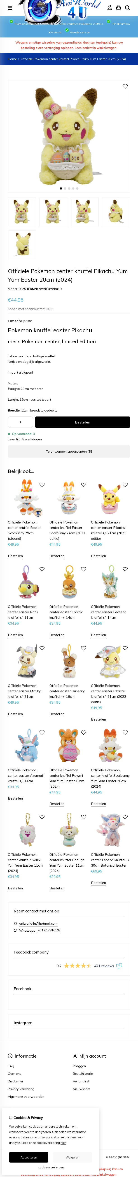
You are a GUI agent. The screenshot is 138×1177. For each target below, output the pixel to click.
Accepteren (29, 1157)
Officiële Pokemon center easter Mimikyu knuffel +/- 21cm (25, 691)
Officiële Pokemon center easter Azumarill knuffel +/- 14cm (26, 775)
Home (12, 59)
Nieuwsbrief (81, 1089)
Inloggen (79, 1066)
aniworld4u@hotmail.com (38, 923)
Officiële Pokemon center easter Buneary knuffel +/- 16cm (67, 691)
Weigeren (73, 1157)
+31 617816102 (49, 930)
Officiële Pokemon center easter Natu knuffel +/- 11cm (23, 612)
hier (63, 1142)
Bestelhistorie (83, 1074)
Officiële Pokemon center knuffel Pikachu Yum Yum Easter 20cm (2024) (73, 59)
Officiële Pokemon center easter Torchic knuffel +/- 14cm (66, 612)
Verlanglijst (81, 1081)
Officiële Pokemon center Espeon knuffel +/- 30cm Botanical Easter (110, 860)
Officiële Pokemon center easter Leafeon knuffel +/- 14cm (108, 612)
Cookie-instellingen (51, 1167)
